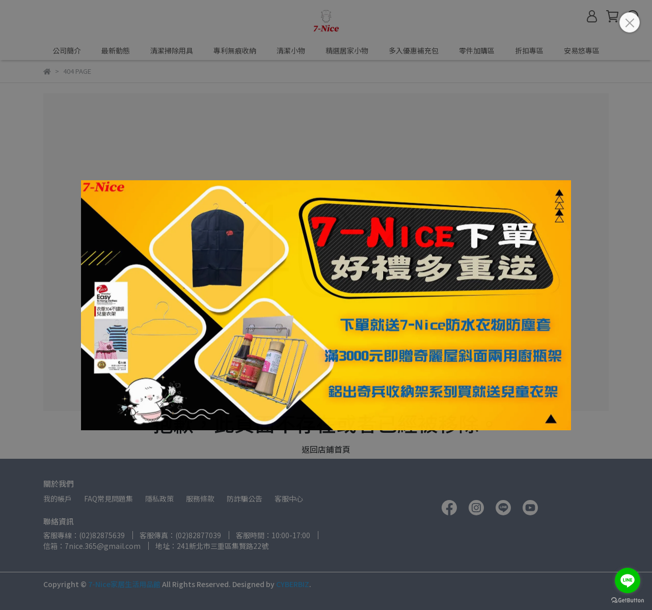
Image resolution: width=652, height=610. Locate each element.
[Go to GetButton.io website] (627, 600)
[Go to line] (627, 580)
